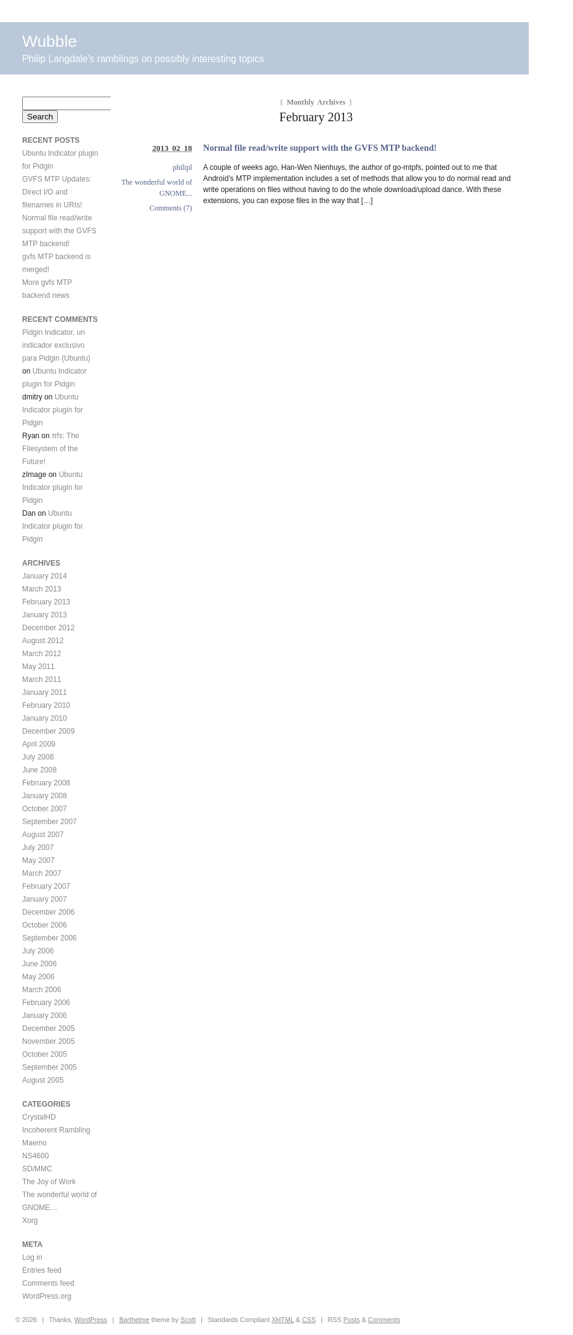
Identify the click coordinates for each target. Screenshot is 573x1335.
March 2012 (41, 653)
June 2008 (39, 770)
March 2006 (41, 989)
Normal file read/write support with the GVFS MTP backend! (319, 148)
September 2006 (49, 938)
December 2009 (48, 731)
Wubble (49, 41)
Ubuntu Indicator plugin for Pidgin (52, 410)
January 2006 (44, 1015)
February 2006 (46, 1002)
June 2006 (39, 964)
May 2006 (38, 976)
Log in (32, 1257)
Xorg (30, 1220)
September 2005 (49, 1067)
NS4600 (35, 1156)
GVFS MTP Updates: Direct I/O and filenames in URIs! (56, 192)
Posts (351, 1319)
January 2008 (44, 796)
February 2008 (46, 783)
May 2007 (38, 860)
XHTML (282, 1319)
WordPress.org (46, 1296)
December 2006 (48, 912)
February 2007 (46, 886)
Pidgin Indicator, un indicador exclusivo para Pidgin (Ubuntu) (56, 345)
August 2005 (42, 1080)
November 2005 (48, 1041)
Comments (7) (171, 208)
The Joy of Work (49, 1181)
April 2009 (38, 744)
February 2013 (46, 602)
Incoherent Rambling (56, 1130)
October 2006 (44, 925)
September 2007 (49, 821)
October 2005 (44, 1054)
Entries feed (42, 1270)
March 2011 (41, 679)
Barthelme (134, 1319)
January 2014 (44, 576)
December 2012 (48, 627)
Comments (384, 1319)
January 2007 (44, 899)
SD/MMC (37, 1169)
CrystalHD (39, 1117)
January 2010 (44, 718)
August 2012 (42, 640)
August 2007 (42, 834)
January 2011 (44, 692)
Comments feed (48, 1283)
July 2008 (38, 757)
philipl (182, 167)
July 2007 (38, 847)
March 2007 (41, 873)
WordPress (90, 1319)
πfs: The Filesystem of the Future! (50, 448)
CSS (309, 1319)
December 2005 (48, 1028)
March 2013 (41, 589)
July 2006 (38, 951)
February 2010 (46, 705)
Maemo (34, 1143)
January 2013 (44, 615)
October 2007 (44, 808)
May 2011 (38, 666)
